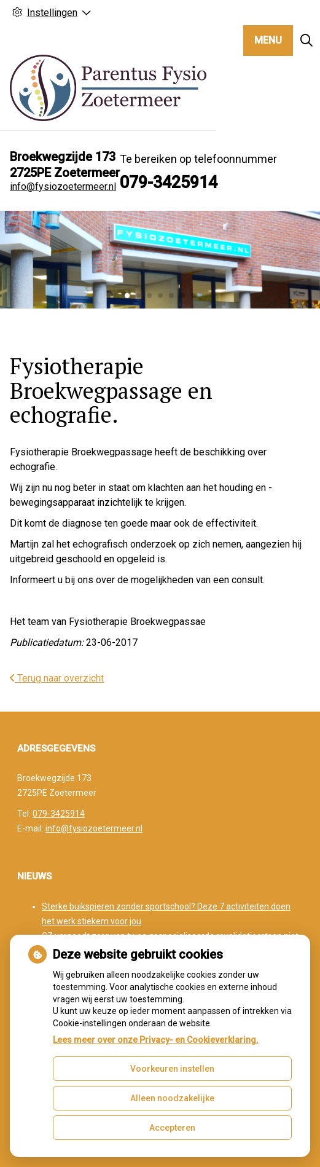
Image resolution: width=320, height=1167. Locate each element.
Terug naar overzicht (57, 678)
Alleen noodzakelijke (172, 1098)
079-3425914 (59, 814)
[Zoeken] (306, 40)
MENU (268, 40)
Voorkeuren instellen (172, 1069)
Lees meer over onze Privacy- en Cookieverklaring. (156, 1040)
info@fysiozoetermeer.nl (63, 186)
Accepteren (172, 1128)
